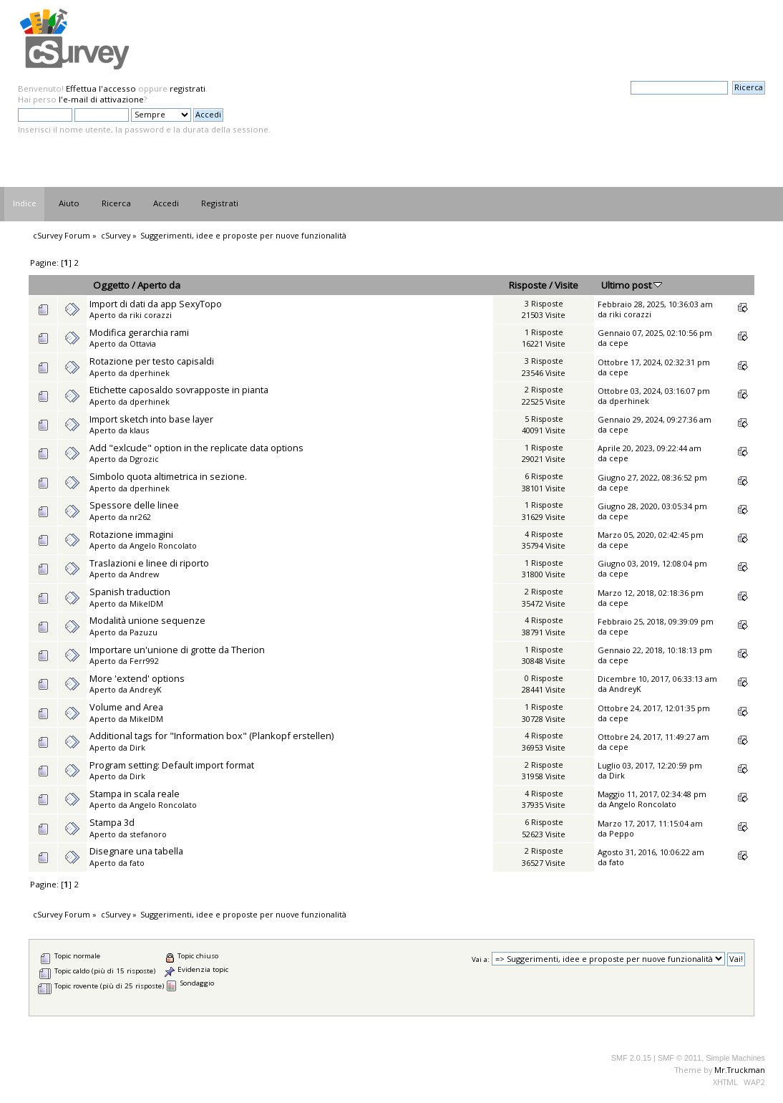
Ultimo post (631, 285)
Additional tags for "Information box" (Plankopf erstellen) (211, 735)
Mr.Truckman (739, 1069)
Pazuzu (143, 632)
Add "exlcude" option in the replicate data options (196, 447)
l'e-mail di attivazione (101, 99)
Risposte (528, 285)
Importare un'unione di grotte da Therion (177, 649)
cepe (618, 342)
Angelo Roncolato (163, 545)
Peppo (621, 833)
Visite (566, 285)
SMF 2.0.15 (631, 1058)
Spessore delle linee (134, 504)
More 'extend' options (137, 678)
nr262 (140, 516)
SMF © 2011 (679, 1058)
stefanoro (148, 834)
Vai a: (481, 959)
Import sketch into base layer (151, 419)
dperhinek (150, 372)
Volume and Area (126, 706)
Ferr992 (144, 660)
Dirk (137, 747)
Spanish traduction (129, 591)
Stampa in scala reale (134, 793)
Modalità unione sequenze (147, 620)
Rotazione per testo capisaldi (151, 361)
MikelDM (146, 603)
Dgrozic (144, 458)
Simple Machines (735, 1058)
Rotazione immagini (131, 534)
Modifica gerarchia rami (139, 332)
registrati (187, 88)
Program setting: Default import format (171, 764)
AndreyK (146, 689)
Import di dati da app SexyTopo (155, 303)
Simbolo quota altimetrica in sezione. (168, 476)
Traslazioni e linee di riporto (149, 563)
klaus (139, 430)
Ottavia (143, 343)
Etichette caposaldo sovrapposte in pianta (178, 389)
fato (137, 862)
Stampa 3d (112, 822)
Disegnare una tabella (136, 850)
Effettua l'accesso (101, 88)
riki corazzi (151, 314)
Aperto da (158, 285)
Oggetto (111, 285)
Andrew (144, 574)
